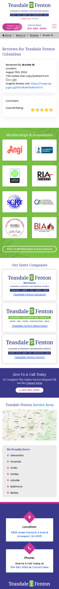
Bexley (14, 493)
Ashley (14, 474)
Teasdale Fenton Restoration (30, 326)
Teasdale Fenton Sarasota (29, 294)
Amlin (13, 468)
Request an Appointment (14, 27)
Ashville (15, 480)
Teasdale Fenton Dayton (29, 357)
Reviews (34, 35)
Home (7, 35)
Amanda (15, 461)
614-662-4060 (37, 28)
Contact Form (34, 383)
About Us (21, 35)
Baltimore (16, 486)
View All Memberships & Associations (29, 249)
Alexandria (16, 455)
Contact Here (40, 567)
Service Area (43, 404)
